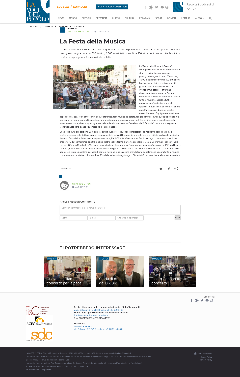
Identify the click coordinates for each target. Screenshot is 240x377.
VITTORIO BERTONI (81, 183)
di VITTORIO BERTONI (79, 31)
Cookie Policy (206, 357)
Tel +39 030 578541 (115, 310)
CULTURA (129, 18)
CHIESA (116, 18)
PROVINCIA (101, 18)
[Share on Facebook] (169, 169)
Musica (49, 26)
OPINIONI (171, 18)
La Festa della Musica (71, 26)
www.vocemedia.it (83, 326)
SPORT (158, 18)
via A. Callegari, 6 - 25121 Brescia (90, 310)
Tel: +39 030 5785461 (112, 329)
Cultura (33, 26)
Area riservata (203, 353)
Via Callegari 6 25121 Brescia (88, 329)
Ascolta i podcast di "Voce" (200, 6)
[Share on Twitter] (161, 169)
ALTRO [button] (199, 18)
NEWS (61, 18)
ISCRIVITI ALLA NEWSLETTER (112, 6)
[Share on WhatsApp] (177, 169)
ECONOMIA (144, 18)
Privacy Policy (206, 360)
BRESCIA (86, 18)
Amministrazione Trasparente (38, 370)
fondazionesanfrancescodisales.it (91, 315)
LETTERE (185, 18)
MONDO (73, 18)
